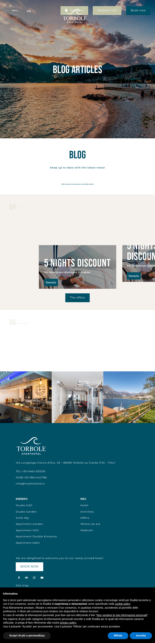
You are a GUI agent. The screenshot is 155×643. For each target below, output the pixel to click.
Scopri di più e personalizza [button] (27, 635)
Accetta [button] (141, 635)
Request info (107, 10)
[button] (30, 11)
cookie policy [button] (122, 603)
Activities (87, 511)
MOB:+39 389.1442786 (31, 477)
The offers (77, 297)
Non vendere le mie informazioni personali (122, 615)
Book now (138, 10)
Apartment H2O (27, 530)
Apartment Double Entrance (36, 536)
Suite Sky (22, 517)
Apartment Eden (28, 542)
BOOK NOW (29, 566)
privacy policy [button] (68, 622)
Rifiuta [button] (118, 635)
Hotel (84, 505)
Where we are (90, 523)
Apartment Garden (29, 523)
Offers (84, 517)
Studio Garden (26, 511)
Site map (22, 585)
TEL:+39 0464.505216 (30, 471)
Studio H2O (24, 505)
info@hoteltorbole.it (30, 483)
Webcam (86, 530)
